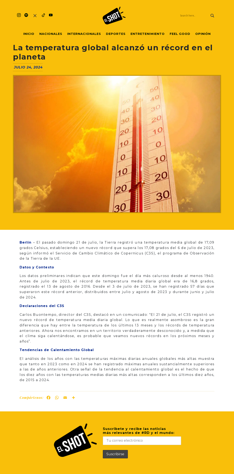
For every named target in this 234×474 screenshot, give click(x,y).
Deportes (116, 34)
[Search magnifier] (212, 16)
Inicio (28, 34)
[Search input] (194, 16)
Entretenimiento (148, 34)
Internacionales (84, 34)
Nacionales (50, 34)
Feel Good (180, 34)
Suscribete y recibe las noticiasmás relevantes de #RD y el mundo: (142, 436)
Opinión (203, 34)
